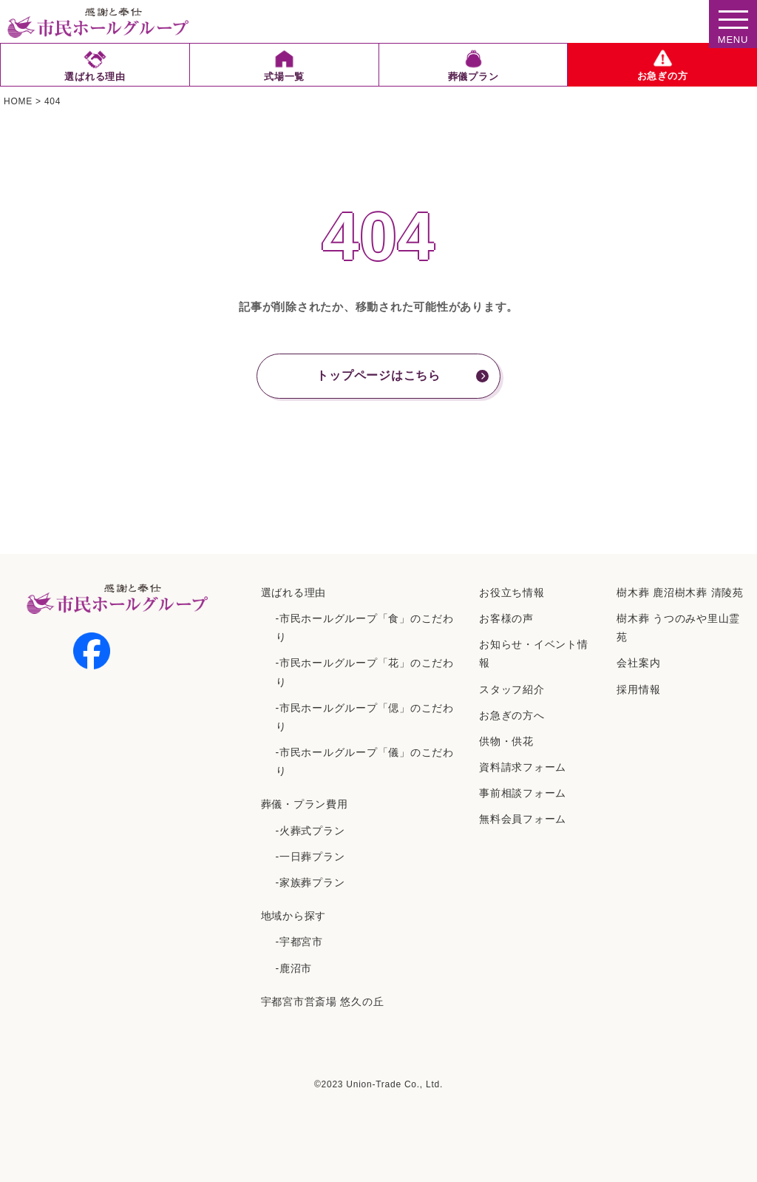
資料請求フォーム (522, 767)
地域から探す (294, 916)
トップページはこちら (378, 375)
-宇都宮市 (299, 942)
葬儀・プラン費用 (304, 804)
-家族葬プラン (310, 882)
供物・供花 (506, 741)
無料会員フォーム (522, 819)
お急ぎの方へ (512, 715)
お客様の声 (506, 618)
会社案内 (638, 663)
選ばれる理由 (294, 592)
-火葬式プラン (310, 831)
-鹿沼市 (294, 968)
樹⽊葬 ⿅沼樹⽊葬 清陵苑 (680, 592)
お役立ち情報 (512, 592)
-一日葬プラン (310, 856)
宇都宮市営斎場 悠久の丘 (322, 1001)
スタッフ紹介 (512, 689)
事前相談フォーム (522, 793)
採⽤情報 (638, 689)
